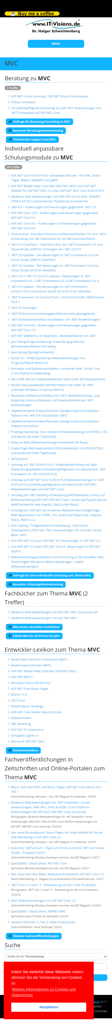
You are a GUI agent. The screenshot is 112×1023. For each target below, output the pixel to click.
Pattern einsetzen (23, 102)
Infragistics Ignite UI (25, 735)
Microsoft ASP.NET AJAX (27, 741)
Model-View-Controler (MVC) (31, 665)
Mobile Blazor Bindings (27, 706)
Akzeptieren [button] (48, 1007)
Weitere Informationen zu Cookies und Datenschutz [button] (44, 992)
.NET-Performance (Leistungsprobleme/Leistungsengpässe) (53, 313)
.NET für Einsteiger (24, 308)
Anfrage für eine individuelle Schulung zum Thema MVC (50, 575)
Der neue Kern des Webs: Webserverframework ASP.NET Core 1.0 (57, 874)
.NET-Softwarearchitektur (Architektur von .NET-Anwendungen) (55, 319)
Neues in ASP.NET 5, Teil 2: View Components (43, 922)
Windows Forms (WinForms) (31, 683)
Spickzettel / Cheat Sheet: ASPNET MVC (38, 911)
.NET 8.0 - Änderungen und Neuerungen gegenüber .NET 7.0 (53, 207)
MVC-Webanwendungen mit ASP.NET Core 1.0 (43, 900)
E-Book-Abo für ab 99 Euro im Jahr (34, 636)
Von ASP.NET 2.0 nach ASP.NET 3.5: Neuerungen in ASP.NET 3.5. (56, 541)
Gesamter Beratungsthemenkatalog (36, 131)
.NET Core (18, 700)
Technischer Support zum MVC (32, 139)
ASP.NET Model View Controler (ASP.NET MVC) (43, 671)
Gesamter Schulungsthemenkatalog (36, 584)
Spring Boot (19, 459)
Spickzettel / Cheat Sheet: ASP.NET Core (39, 863)
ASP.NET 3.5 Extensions (27, 730)
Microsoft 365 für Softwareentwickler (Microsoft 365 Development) (58, 379)
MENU (56, 44)
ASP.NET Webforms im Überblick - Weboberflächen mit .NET (53, 336)
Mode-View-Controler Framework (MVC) (39, 659)
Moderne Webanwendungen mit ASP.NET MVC (44, 618)
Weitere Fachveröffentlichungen (34, 936)
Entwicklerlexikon (23, 750)
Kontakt (96, 1006)
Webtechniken (21, 718)
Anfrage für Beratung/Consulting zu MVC (39, 122)
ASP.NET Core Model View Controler (36, 712)
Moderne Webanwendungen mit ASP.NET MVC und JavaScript (54, 612)
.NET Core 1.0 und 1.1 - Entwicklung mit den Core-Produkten (53, 885)
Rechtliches (99, 1011)
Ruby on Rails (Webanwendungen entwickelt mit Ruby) (49, 442)
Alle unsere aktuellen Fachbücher (34, 627)
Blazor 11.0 (19, 694)
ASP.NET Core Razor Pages (30, 689)
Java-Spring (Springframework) (32, 352)
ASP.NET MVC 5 (22, 677)
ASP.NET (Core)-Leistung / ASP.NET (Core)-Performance (50, 96)
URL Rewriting (21, 724)
